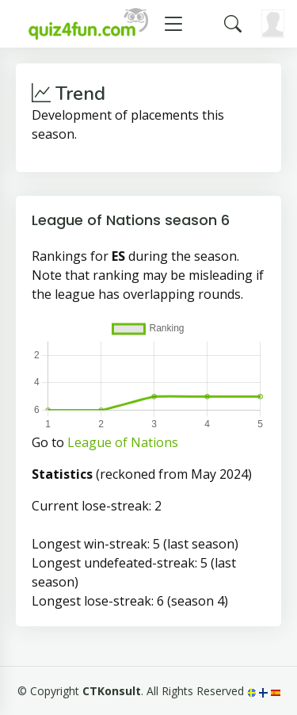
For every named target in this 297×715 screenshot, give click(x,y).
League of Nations (122, 442)
